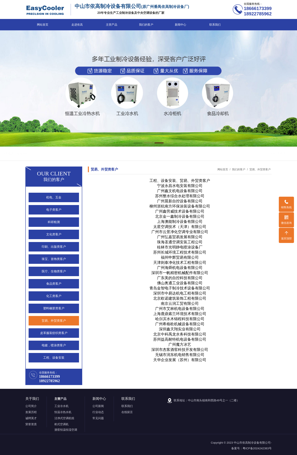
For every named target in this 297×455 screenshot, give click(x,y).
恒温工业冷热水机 (79, 153)
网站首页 (42, 24)
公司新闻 (98, 406)
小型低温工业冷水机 (127, 153)
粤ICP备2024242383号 (257, 448)
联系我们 (215, 24)
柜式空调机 (61, 424)
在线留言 (127, 412)
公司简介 (31, 406)
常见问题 (98, 418)
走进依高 (77, 24)
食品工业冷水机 (103, 153)
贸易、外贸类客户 (260, 169)
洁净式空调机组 (64, 418)
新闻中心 (180, 24)
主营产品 (111, 24)
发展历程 (31, 412)
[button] (138, 143)
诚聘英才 (31, 418)
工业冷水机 (61, 406)
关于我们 (32, 399)
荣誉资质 (31, 424)
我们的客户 (146, 24)
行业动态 (98, 412)
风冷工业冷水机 (56, 153)
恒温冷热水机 (62, 412)
